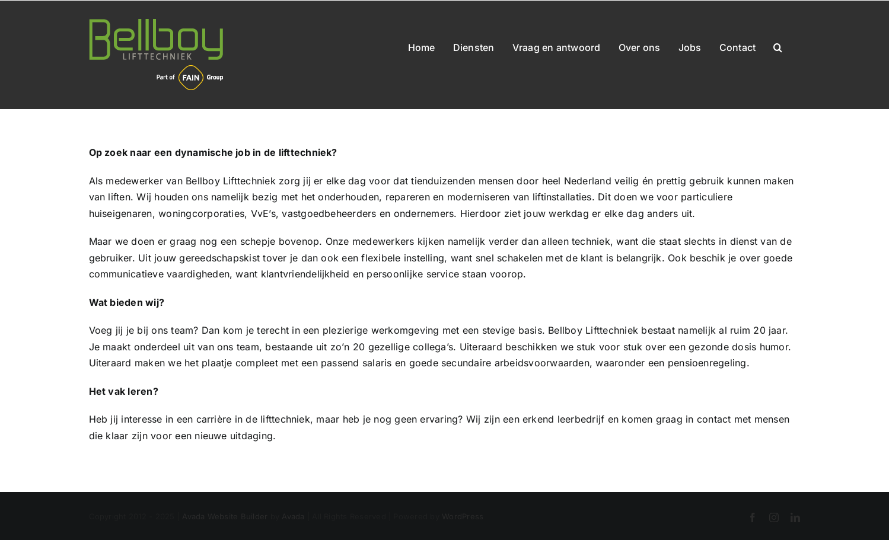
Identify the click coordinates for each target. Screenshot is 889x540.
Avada (293, 516)
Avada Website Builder (224, 516)
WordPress (462, 516)
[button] (777, 45)
